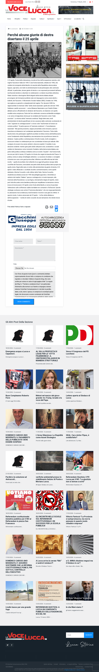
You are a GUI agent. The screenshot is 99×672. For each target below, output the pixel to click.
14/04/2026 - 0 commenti (13, 432)
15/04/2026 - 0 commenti (13, 392)
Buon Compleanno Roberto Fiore (17, 396)
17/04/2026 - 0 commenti (43, 348)
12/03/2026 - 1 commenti (73, 604)
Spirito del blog (48, 664)
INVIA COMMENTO (23, 302)
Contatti (56, 664)
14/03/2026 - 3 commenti (13, 604)
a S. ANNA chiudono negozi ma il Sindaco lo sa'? (79, 561)
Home (9, 19)
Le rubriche (78, 19)
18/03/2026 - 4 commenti (73, 474)
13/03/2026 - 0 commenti (43, 604)
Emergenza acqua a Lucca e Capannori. (18, 352)
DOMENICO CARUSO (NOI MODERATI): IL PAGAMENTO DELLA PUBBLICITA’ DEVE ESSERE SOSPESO (18, 438)
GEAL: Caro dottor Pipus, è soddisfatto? (77, 436)
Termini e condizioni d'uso (85, 664)
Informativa (62, 664)
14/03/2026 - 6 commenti (73, 557)
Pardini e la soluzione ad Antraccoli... (16, 478)
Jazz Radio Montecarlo (31, 2)
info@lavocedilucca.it (70, 670)
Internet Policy (79, 667)
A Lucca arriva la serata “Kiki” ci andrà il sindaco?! (49, 561)
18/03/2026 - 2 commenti (43, 474)
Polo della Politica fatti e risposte (19, 207)
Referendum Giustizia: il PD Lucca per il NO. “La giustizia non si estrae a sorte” (78, 479)
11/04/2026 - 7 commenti (73, 432)
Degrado (33, 19)
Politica (25, 19)
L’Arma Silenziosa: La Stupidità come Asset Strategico (49, 436)
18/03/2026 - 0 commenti (13, 513)
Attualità (18, 19)
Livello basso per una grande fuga (18, 608)
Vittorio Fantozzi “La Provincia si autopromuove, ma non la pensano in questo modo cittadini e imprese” (79, 520)
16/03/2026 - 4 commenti (43, 557)
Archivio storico (80, 670)
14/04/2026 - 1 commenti (73, 392)
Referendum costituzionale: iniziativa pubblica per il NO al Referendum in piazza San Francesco (18, 520)
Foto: (15, 264)
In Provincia (68, 19)
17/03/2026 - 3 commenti (13, 557)
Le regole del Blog (72, 664)
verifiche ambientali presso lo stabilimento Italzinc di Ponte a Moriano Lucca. (49, 479)
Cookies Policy (89, 667)
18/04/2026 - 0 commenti (13, 348)
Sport (59, 19)
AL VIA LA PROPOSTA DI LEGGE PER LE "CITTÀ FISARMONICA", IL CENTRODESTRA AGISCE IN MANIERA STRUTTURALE (48, 356)
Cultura (42, 19)
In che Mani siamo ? (74, 607)
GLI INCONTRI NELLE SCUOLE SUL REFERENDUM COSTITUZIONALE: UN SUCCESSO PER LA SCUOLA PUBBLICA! (48, 521)
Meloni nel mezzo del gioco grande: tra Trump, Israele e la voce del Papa (49, 398)
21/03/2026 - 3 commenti (13, 474)
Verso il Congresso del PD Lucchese (77, 352)
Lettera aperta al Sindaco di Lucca (78, 396)
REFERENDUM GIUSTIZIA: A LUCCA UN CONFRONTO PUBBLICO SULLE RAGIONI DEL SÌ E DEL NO (49, 610)
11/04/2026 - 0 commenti (43, 432)
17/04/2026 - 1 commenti (73, 348)
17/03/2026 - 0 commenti (73, 513)
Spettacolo (51, 19)
